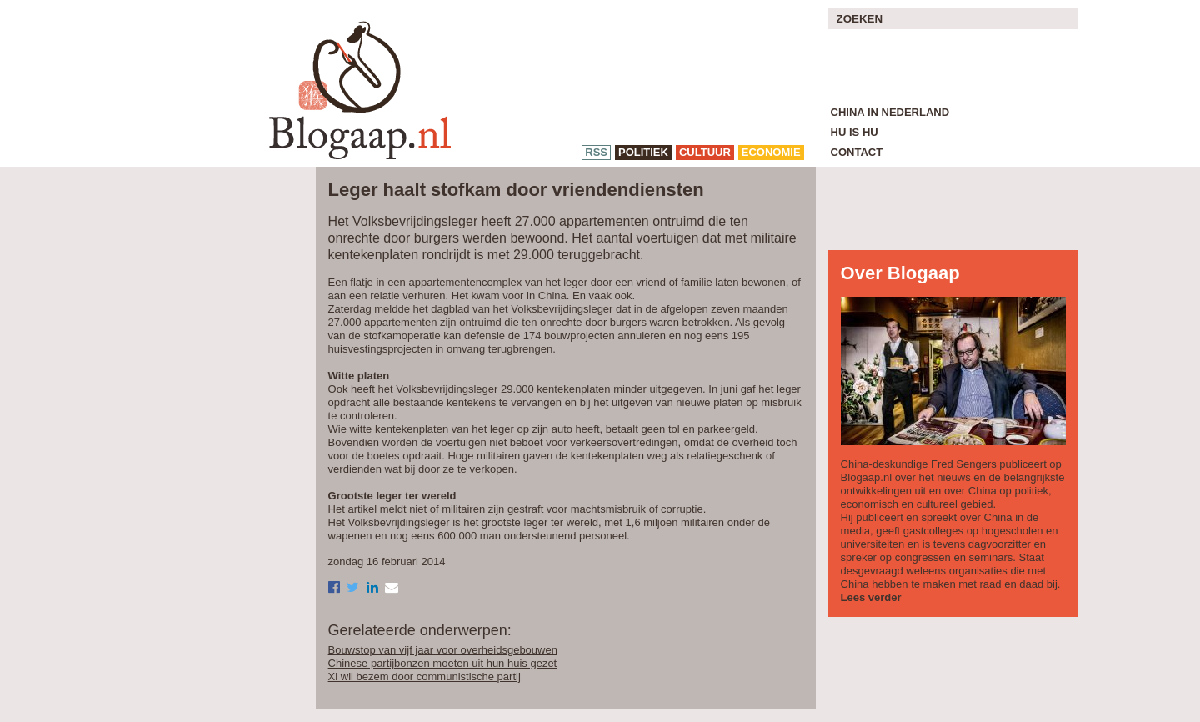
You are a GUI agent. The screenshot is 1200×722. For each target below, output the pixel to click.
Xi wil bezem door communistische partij (424, 676)
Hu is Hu (854, 132)
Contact (857, 152)
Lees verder (871, 597)
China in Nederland (890, 112)
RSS (596, 152)
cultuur (705, 152)
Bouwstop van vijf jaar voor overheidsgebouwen (443, 650)
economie (771, 152)
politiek (643, 152)
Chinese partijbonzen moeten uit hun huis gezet (443, 663)
